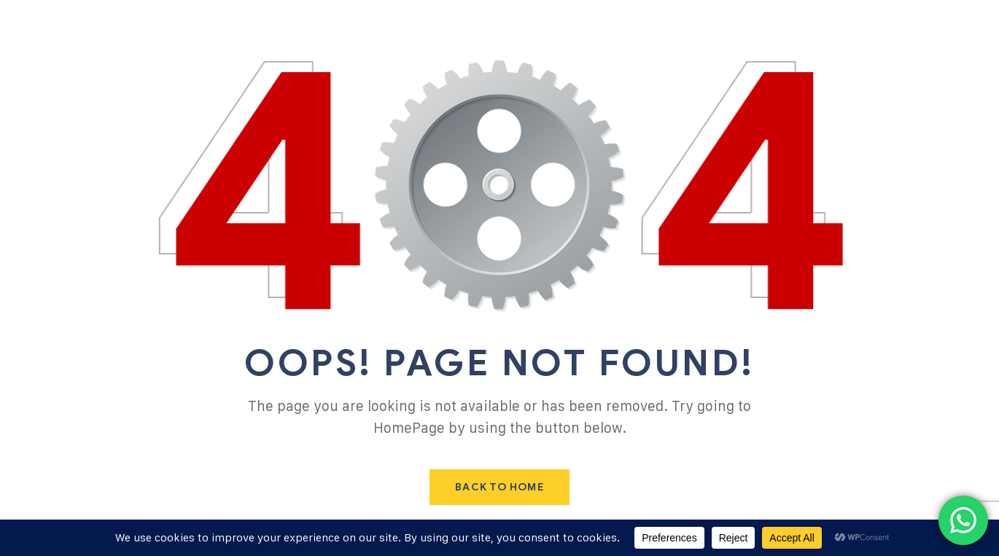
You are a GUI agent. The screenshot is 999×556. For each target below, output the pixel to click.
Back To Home (499, 487)
